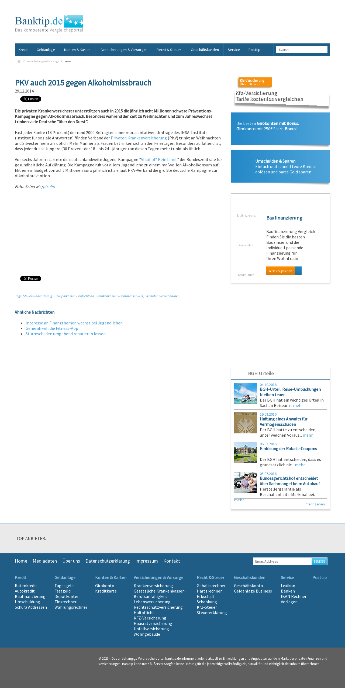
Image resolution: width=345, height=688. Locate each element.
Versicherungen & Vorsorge (123, 49)
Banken (288, 591)
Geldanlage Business (253, 591)
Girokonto (104, 585)
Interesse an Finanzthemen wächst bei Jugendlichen (74, 323)
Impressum (146, 561)
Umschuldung (27, 601)
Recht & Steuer (169, 49)
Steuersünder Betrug (37, 296)
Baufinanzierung (30, 596)
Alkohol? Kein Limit (159, 159)
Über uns (71, 561)
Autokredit (25, 591)
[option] (75, 539)
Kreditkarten (246, 265)
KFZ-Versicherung (150, 618)
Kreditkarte (106, 591)
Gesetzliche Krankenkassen (159, 591)
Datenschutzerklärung (107, 561)
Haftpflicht (144, 612)
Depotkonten (67, 596)
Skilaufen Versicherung (161, 296)
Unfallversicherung (151, 628)
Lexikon (288, 585)
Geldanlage (46, 49)
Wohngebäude (147, 634)
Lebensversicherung (152, 601)
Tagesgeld (64, 585)
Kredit (24, 49)
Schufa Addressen (31, 607)
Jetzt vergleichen (280, 271)
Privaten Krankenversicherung (139, 138)
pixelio (49, 186)
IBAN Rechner (293, 596)
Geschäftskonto (248, 585)
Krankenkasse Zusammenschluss (119, 296)
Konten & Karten (77, 49)
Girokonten (246, 235)
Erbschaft (205, 596)
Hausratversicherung (153, 623)
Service (234, 49)
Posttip (254, 49)
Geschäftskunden (205, 49)
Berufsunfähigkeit (150, 596)
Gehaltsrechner (211, 585)
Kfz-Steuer (207, 607)
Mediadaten (45, 561)
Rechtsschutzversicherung (158, 607)
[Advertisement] (119, 232)
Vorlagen (289, 601)
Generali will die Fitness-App (52, 328)
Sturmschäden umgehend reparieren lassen (66, 333)
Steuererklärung (212, 612)
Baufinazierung (246, 205)
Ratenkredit (26, 585)
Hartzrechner (209, 591)
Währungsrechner (70, 607)
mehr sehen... (316, 504)
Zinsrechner (65, 601)
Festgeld (62, 591)
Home (21, 561)
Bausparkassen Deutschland (74, 296)
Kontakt (171, 561)
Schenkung (207, 601)
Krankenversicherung (153, 585)
